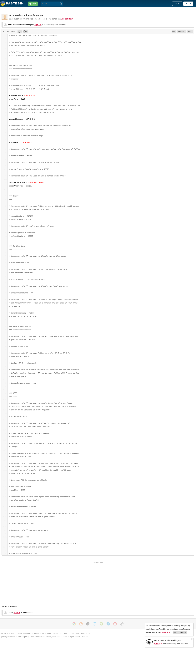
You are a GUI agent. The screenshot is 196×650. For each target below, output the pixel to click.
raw (173, 31)
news (83, 633)
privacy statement (8, 637)
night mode (57, 633)
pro (89, 633)
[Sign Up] (149, 642)
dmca (65, 637)
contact (85, 637)
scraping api (74, 633)
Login (177, 4)
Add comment (67, 19)
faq (43, 633)
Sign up (188, 4)
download (181, 31)
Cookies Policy (165, 632)
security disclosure (53, 637)
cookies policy (23, 637)
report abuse (75, 637)
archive (36, 633)
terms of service (37, 637)
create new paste (8, 633)
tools (49, 633)
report (190, 31)
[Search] (61, 4)
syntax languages (24, 633)
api (65, 633)
